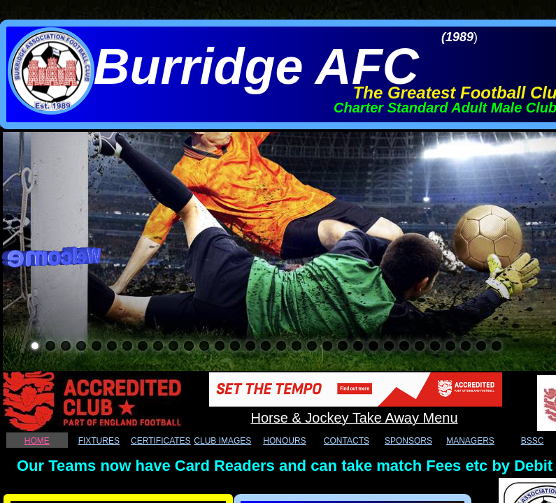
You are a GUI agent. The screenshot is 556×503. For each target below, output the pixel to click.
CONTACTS (346, 441)
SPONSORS (408, 441)
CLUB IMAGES (222, 441)
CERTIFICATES (161, 441)
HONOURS (284, 441)
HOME (37, 441)
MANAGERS (470, 441)
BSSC (532, 441)
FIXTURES (99, 441)
